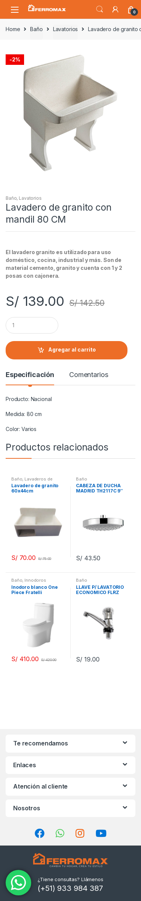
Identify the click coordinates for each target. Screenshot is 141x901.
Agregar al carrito (72, 349)
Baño (36, 29)
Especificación (30, 375)
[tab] (30, 378)
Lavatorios (65, 29)
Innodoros (35, 580)
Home (13, 29)
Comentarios (88, 375)
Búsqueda (100, 9)
